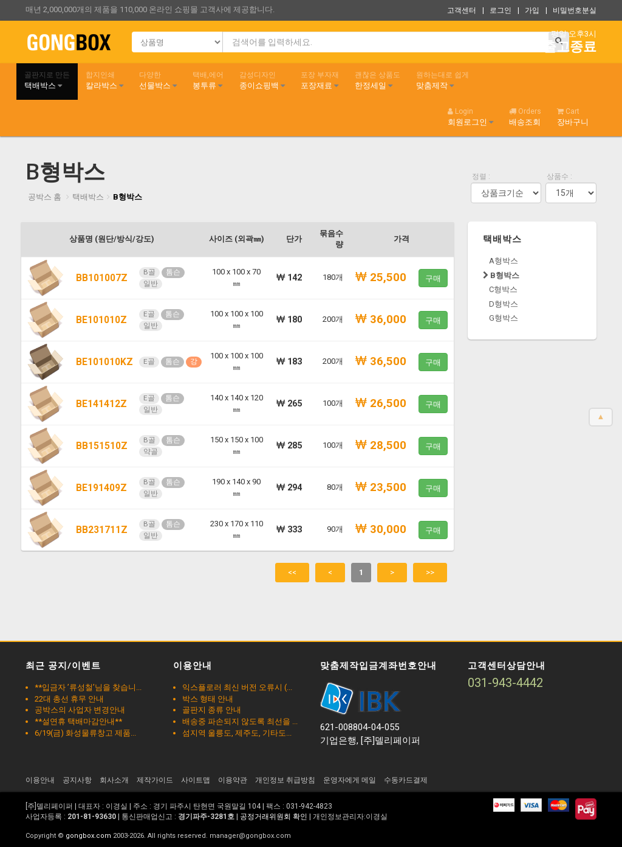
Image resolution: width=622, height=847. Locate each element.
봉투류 (208, 80)
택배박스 (47, 80)
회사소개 (114, 780)
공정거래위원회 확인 (273, 816)
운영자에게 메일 (349, 780)
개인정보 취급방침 (285, 780)
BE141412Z (101, 404)
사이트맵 (195, 780)
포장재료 (320, 80)
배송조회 (525, 117)
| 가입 (528, 10)
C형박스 (503, 289)
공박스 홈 (44, 196)
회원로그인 (470, 117)
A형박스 (503, 260)
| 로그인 (496, 10)
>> (430, 572)
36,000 (380, 319)
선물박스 (158, 80)
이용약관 (232, 780)
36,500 (380, 361)
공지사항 (77, 780)
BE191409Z (101, 488)
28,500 (380, 445)
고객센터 (461, 10)
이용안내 (40, 780)
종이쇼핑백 (262, 80)
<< (292, 572)
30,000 (380, 529)
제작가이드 (155, 780)
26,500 (380, 403)
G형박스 (503, 317)
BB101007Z (102, 278)
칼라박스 (104, 80)
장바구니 (573, 117)
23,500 (380, 487)
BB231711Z (102, 530)
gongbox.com (88, 836)
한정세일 (377, 80)
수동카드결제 (406, 780)
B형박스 (127, 196)
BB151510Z (102, 446)
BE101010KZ (104, 362)
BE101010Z (101, 320)
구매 (433, 278)
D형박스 (503, 303)
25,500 (380, 277)
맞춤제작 (442, 80)
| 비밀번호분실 (570, 10)
